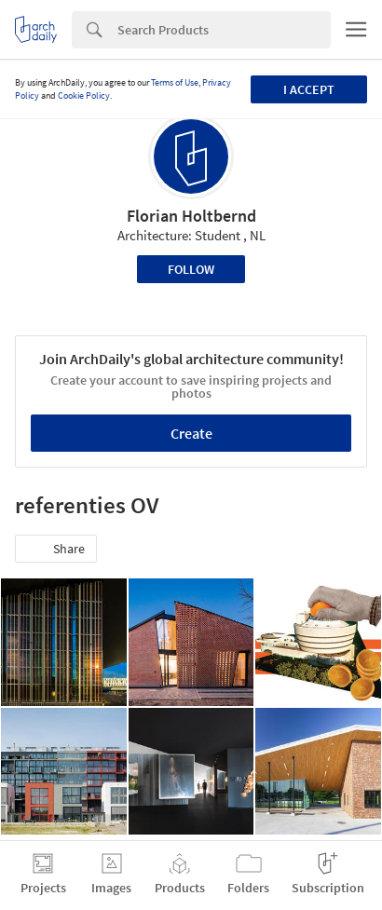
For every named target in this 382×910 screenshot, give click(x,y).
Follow (191, 269)
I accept (308, 89)
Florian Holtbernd (191, 215)
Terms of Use (174, 82)
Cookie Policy (84, 95)
